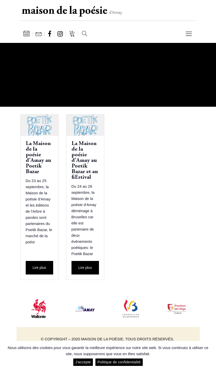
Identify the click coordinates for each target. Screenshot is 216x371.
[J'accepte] (209, 355)
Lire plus (39, 268)
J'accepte (83, 362)
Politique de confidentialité (119, 362)
